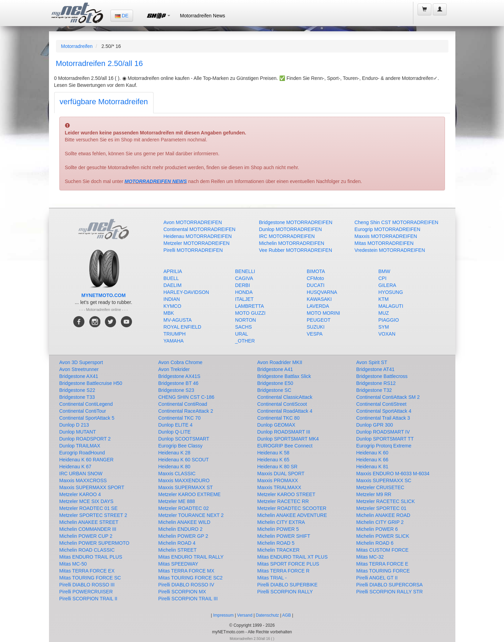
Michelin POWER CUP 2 (86, 536)
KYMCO (172, 306)
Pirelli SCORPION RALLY (285, 591)
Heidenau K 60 (372, 452)
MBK (169, 313)
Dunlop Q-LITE (174, 432)
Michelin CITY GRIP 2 (380, 522)
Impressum (223, 615)
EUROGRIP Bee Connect (285, 445)
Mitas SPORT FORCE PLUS (288, 564)
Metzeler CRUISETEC (380, 487)
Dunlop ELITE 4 (175, 425)
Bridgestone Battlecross (382, 376)
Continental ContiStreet (381, 404)
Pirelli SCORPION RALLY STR (389, 591)
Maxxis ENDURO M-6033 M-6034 (393, 473)
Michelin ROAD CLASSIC (87, 550)
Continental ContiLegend (86, 404)
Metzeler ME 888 (176, 501)
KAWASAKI (319, 299)
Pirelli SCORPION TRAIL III (188, 598)
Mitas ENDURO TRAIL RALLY (191, 557)
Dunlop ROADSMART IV (383, 432)
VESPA (315, 334)
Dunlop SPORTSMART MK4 (288, 439)
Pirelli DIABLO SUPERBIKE (287, 584)
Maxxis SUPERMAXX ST (185, 487)
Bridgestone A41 (275, 369)
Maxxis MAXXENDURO (184, 480)
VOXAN (386, 334)
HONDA (244, 292)
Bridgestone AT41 (375, 369)
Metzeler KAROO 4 (80, 494)
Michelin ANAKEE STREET (88, 522)
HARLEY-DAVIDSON (186, 292)
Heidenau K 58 (273, 452)
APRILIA (173, 271)
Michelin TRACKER (278, 550)
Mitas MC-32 (370, 557)
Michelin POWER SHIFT (283, 536)
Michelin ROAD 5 (276, 543)
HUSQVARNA (322, 292)
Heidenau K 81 (372, 466)
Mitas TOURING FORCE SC (90, 578)
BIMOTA (316, 271)
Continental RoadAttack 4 (285, 411)
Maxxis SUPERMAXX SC (384, 480)
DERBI (242, 285)
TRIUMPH (175, 334)
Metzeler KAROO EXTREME (189, 494)
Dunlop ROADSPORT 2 (85, 439)
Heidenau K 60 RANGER (86, 459)
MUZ (383, 313)
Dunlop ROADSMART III (284, 432)
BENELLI (245, 271)
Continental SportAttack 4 (384, 411)
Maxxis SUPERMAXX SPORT (91, 487)
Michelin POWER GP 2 (183, 536)
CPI (382, 278)
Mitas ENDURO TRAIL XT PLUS (292, 557)
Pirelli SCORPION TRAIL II (88, 598)
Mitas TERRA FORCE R (283, 571)
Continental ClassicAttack (285, 397)
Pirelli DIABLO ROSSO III (87, 584)
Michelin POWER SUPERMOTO (94, 543)
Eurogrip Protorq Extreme (384, 445)
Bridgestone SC (274, 390)
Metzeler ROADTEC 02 (183, 508)
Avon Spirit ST (371, 362)
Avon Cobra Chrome (180, 362)
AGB (286, 615)
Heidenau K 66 (372, 459)
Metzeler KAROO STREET (286, 494)
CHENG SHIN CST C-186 (186, 397)
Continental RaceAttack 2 (185, 411)
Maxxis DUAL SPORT (281, 473)
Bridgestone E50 (275, 383)
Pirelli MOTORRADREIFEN (193, 250)
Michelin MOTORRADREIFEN (291, 243)
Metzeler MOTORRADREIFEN (197, 243)
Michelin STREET (177, 550)
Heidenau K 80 (174, 466)
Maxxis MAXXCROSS (83, 480)
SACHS (243, 327)
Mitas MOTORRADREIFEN (383, 243)
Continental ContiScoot (282, 404)
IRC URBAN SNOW (80, 473)
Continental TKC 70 (179, 418)
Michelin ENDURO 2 (180, 529)
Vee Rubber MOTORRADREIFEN (295, 250)
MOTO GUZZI (250, 313)
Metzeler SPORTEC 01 (381, 508)
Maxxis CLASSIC (177, 473)
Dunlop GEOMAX (276, 425)
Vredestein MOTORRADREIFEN (389, 250)
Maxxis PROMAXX (277, 480)
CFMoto (315, 278)
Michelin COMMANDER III (87, 529)
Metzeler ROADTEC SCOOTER (292, 508)
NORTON (245, 320)
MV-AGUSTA (178, 320)
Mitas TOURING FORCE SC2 (190, 578)
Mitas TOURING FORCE (383, 571)
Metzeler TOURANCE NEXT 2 (191, 515)
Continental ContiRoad (182, 404)
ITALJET (244, 299)
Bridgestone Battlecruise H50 (90, 383)
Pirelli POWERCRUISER (86, 591)
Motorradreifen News (202, 15)
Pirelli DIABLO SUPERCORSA (389, 584)
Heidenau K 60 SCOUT (183, 459)
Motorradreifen (77, 46)
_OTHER (245, 341)
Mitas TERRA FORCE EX (87, 571)
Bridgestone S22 (77, 390)
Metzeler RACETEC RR (283, 501)
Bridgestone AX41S (179, 376)
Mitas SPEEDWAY (178, 564)
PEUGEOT (318, 320)
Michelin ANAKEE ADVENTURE (292, 515)
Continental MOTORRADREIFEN (200, 229)
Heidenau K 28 (174, 452)
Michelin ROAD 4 (177, 543)
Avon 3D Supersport (81, 362)
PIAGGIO (388, 320)
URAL (241, 334)
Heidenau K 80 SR (277, 466)
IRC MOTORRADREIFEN (287, 236)
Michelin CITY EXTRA (281, 522)
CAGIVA (244, 278)
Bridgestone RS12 (376, 383)
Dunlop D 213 (74, 425)
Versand (245, 615)
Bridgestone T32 (374, 390)
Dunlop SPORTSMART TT (385, 439)
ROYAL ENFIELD (182, 327)
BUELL (171, 278)
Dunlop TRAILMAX (79, 445)
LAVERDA (318, 306)
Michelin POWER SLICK (382, 536)
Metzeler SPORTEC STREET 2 (93, 515)
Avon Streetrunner (79, 369)
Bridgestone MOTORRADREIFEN (295, 222)
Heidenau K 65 (273, 459)
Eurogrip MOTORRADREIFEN (387, 229)
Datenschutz (267, 615)
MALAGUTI (390, 306)
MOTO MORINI (323, 313)
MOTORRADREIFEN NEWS (156, 181)
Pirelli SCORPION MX (182, 591)
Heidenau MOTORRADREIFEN (198, 236)
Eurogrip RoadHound (82, 452)
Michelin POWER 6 (377, 529)
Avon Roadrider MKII (280, 362)
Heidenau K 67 (75, 466)
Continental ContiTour (82, 411)
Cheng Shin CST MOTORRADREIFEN (396, 222)
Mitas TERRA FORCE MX (186, 571)
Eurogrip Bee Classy (180, 445)
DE (122, 15)
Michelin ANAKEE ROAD (383, 515)
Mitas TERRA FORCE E (382, 564)
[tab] (104, 102)
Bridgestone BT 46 (178, 383)
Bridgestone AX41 (78, 376)
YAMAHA (174, 341)
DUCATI (315, 285)
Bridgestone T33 (77, 397)
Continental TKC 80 (278, 418)
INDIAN (172, 299)
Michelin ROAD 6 (375, 543)
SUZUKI (315, 327)
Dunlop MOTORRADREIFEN (290, 229)
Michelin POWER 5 (278, 529)
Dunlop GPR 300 (374, 425)
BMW (384, 271)
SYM (383, 327)
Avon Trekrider (174, 369)
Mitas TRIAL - (272, 578)
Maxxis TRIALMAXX (279, 487)
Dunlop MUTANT (77, 432)
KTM (383, 299)
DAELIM (173, 285)
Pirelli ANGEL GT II (377, 578)
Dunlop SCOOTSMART (183, 439)
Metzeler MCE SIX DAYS (86, 501)
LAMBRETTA (249, 306)
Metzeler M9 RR (373, 494)
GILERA (387, 285)
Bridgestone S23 (176, 390)
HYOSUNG (390, 292)
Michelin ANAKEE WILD (184, 522)
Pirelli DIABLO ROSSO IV (186, 584)
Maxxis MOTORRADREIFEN (385, 236)
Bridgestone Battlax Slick (284, 376)
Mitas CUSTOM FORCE (382, 550)
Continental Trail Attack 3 (383, 418)
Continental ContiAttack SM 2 (388, 397)
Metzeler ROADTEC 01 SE (88, 508)
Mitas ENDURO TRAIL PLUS (90, 557)
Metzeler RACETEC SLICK (385, 501)
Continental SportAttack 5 (87, 418)
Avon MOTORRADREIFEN (193, 222)
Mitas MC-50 (73, 564)
